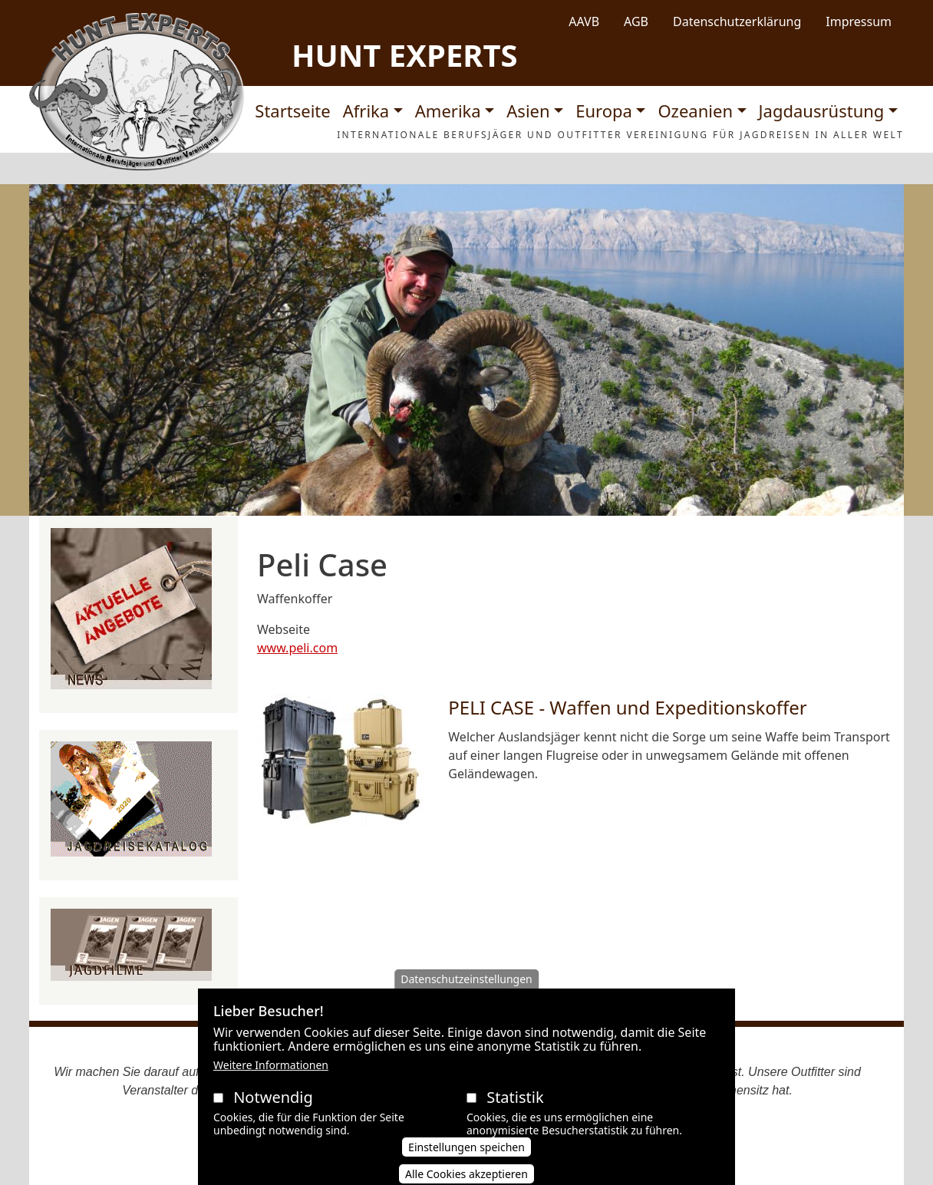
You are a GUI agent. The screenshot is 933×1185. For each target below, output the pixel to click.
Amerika (448, 110)
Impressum (859, 21)
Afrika (366, 110)
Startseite (292, 110)
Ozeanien (695, 110)
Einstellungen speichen (466, 1161)
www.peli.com (297, 647)
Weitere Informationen (270, 1080)
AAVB (584, 21)
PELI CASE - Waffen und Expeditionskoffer (627, 707)
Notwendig (273, 1112)
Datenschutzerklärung (737, 21)
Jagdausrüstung (822, 110)
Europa (603, 110)
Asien (527, 110)
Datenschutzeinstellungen (466, 994)
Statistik (514, 1112)
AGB (636, 21)
